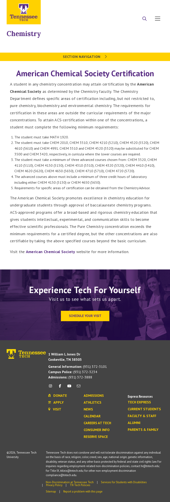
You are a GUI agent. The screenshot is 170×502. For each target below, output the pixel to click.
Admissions (94, 396)
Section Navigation (85, 56)
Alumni (134, 423)
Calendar (92, 416)
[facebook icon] (59, 387)
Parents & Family (143, 430)
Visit (156, 5)
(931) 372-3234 (72, 372)
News (88, 409)
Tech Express (139, 402)
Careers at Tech (97, 423)
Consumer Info (97, 430)
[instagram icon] (51, 387)
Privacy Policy (54, 485)
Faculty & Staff (142, 416)
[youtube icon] (69, 387)
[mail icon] (78, 387)
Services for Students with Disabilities (124, 482)
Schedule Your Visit (85, 316)
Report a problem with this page (82, 491)
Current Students (144, 409)
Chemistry (24, 33)
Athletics (92, 403)
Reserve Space (96, 437)
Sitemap (51, 491)
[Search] (144, 19)
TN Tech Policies (80, 485)
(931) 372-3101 (77, 366)
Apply (123, 5)
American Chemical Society (50, 251)
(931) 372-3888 (70, 377)
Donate (139, 5)
